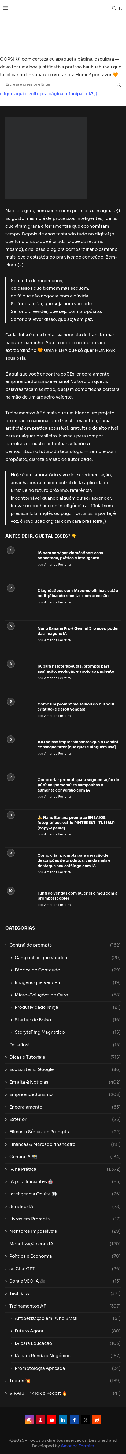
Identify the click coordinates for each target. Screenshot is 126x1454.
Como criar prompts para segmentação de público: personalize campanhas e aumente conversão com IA (78, 785)
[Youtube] (51, 1419)
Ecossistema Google (65, 1070)
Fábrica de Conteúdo (68, 970)
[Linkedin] (63, 1419)
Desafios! (65, 1045)
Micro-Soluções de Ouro (68, 995)
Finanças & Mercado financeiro (65, 1144)
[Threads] (85, 1419)
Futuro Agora (68, 1331)
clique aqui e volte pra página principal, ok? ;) (48, 94)
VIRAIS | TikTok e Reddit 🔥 (65, 1393)
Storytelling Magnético (68, 1032)
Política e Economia (65, 1256)
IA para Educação (68, 1343)
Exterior (65, 1119)
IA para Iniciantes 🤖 (65, 1182)
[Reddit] (96, 1419)
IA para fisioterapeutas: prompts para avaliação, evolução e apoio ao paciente (76, 669)
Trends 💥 (65, 1381)
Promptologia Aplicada (68, 1368)
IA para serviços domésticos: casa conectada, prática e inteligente (70, 555)
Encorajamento (65, 1107)
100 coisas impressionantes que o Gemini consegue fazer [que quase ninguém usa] (78, 744)
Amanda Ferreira (57, 564)
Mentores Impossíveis (65, 1231)
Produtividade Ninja (68, 1007)
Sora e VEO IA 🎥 (65, 1281)
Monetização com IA (65, 1244)
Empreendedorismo (65, 1095)
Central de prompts (65, 945)
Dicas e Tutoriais (65, 1057)
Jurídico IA (65, 1207)
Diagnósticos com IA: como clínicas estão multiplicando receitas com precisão (78, 593)
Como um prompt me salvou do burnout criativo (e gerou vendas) (76, 707)
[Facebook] (74, 1419)
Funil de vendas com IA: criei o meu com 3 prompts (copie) (77, 896)
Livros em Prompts (65, 1219)
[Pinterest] (40, 1419)
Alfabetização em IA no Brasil (68, 1319)
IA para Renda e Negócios (68, 1356)
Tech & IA (65, 1294)
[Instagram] (29, 1419)
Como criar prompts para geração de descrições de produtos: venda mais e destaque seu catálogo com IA (74, 860)
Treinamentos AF (65, 1306)
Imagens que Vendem (68, 983)
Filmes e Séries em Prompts (65, 1132)
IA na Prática (65, 1169)
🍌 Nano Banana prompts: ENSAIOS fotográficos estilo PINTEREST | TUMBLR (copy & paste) (76, 822)
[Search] (114, 8)
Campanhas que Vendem (68, 958)
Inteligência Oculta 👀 (65, 1194)
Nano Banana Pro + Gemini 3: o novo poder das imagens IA (78, 631)
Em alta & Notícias (65, 1082)
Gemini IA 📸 (65, 1157)
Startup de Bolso (68, 1020)
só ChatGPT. (65, 1269)
